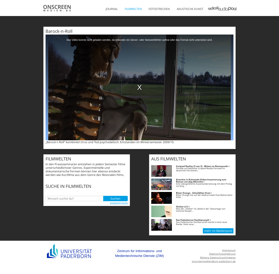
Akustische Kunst (190, 9)
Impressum (229, 250)
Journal (112, 9)
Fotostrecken (159, 9)
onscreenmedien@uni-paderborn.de (214, 261)
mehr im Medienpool (218, 231)
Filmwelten (133, 9)
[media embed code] (139, 87)
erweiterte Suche (119, 203)
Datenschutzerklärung (222, 253)
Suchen (115, 198)
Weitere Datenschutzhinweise (218, 257)
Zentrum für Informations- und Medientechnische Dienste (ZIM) (139, 253)
